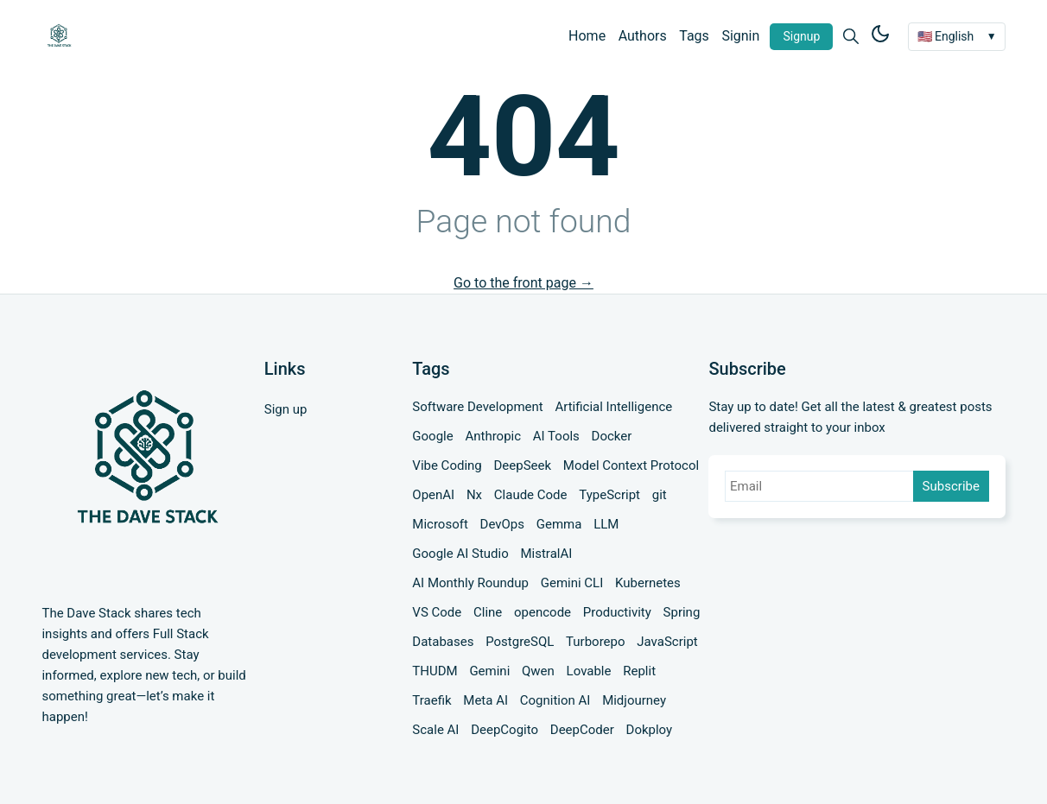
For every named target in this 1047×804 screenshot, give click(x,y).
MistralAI (546, 553)
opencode (542, 612)
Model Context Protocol (631, 465)
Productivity (617, 612)
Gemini (489, 671)
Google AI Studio (460, 553)
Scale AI (435, 730)
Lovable (589, 671)
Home (587, 36)
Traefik (431, 700)
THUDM (434, 671)
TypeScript (609, 495)
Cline (487, 612)
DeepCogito (504, 730)
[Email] (821, 486)
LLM (606, 524)
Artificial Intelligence (613, 407)
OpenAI (433, 495)
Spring (682, 612)
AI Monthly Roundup (470, 583)
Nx (474, 495)
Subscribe (951, 486)
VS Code (436, 612)
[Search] (851, 36)
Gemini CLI (572, 583)
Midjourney (634, 700)
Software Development (477, 407)
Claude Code (531, 495)
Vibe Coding (446, 465)
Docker (612, 436)
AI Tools (556, 436)
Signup (801, 36)
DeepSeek (523, 465)
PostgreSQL (519, 641)
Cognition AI (555, 700)
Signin (740, 36)
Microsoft (440, 524)
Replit (639, 671)
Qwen (538, 671)
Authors (643, 36)
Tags (694, 36)
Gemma (559, 524)
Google (432, 436)
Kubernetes (648, 583)
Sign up (286, 409)
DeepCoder (582, 730)
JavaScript (667, 641)
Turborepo (595, 641)
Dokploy (649, 730)
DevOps (502, 524)
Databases (442, 641)
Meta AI (485, 700)
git (659, 495)
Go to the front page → (523, 283)
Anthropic (493, 436)
